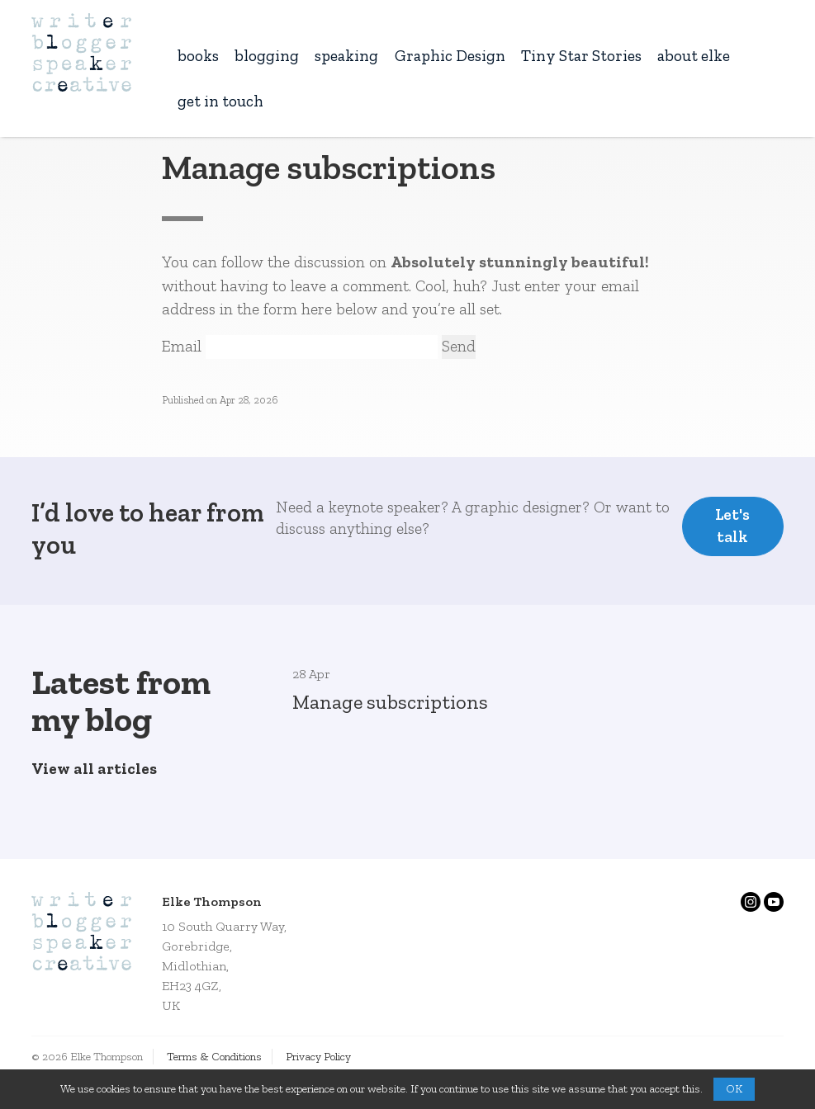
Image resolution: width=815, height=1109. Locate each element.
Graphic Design (450, 55)
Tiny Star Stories (581, 55)
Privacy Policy (318, 1057)
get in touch (220, 101)
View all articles (94, 768)
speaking (346, 55)
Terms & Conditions (214, 1057)
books (198, 55)
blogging (267, 55)
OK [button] (734, 1089)
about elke (693, 55)
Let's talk (732, 525)
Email (181, 346)
